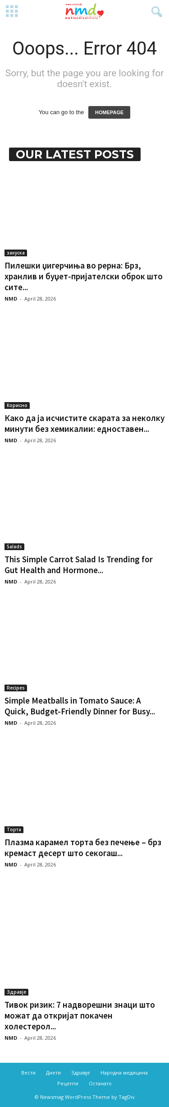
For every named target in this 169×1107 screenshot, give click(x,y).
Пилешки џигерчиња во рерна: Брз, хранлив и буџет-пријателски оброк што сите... (84, 276)
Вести (28, 1072)
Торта (14, 829)
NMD (11, 298)
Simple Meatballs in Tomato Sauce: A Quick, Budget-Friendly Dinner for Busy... (80, 706)
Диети (53, 1072)
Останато (100, 1083)
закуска (16, 253)
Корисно (17, 405)
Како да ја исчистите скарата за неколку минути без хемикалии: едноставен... (84, 423)
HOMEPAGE (109, 112)
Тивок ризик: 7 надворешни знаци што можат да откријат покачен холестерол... (80, 1015)
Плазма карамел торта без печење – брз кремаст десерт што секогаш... (83, 847)
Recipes (16, 688)
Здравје (16, 992)
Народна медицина (124, 1072)
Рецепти (67, 1083)
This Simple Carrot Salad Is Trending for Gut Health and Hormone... (79, 564)
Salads (14, 546)
